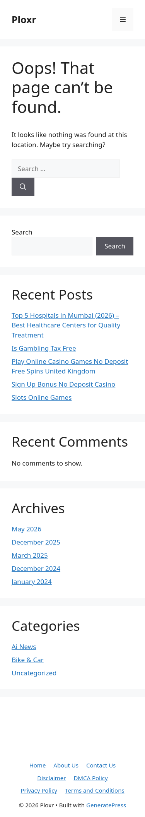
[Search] (23, 187)
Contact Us (101, 765)
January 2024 (32, 581)
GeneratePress (106, 805)
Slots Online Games (42, 397)
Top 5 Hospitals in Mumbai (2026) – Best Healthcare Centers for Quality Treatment (66, 325)
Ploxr (24, 19)
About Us (65, 765)
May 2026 (26, 528)
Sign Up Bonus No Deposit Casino (63, 384)
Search (22, 232)
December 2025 (36, 542)
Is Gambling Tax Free (44, 348)
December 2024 (36, 568)
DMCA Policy (90, 778)
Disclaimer (51, 778)
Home (37, 765)
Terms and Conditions (95, 790)
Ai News (24, 646)
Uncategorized (34, 672)
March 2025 (30, 555)
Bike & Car (28, 659)
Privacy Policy (38, 790)
